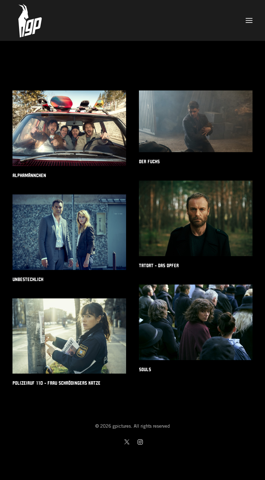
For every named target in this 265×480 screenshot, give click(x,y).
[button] (249, 20)
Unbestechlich (27, 279)
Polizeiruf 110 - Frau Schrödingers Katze (56, 383)
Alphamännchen (29, 175)
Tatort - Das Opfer (159, 265)
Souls (145, 369)
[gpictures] (132, 20)
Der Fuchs (149, 161)
